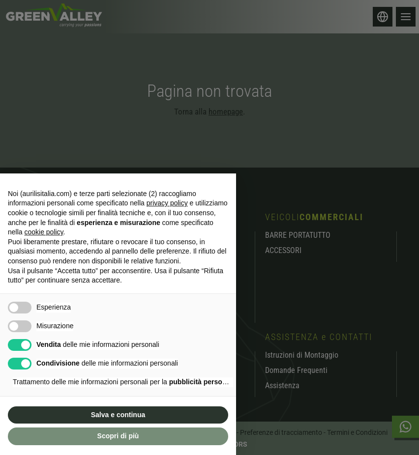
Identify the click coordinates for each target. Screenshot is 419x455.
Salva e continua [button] (118, 415)
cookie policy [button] (43, 232)
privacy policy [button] (167, 203)
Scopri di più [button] (118, 436)
